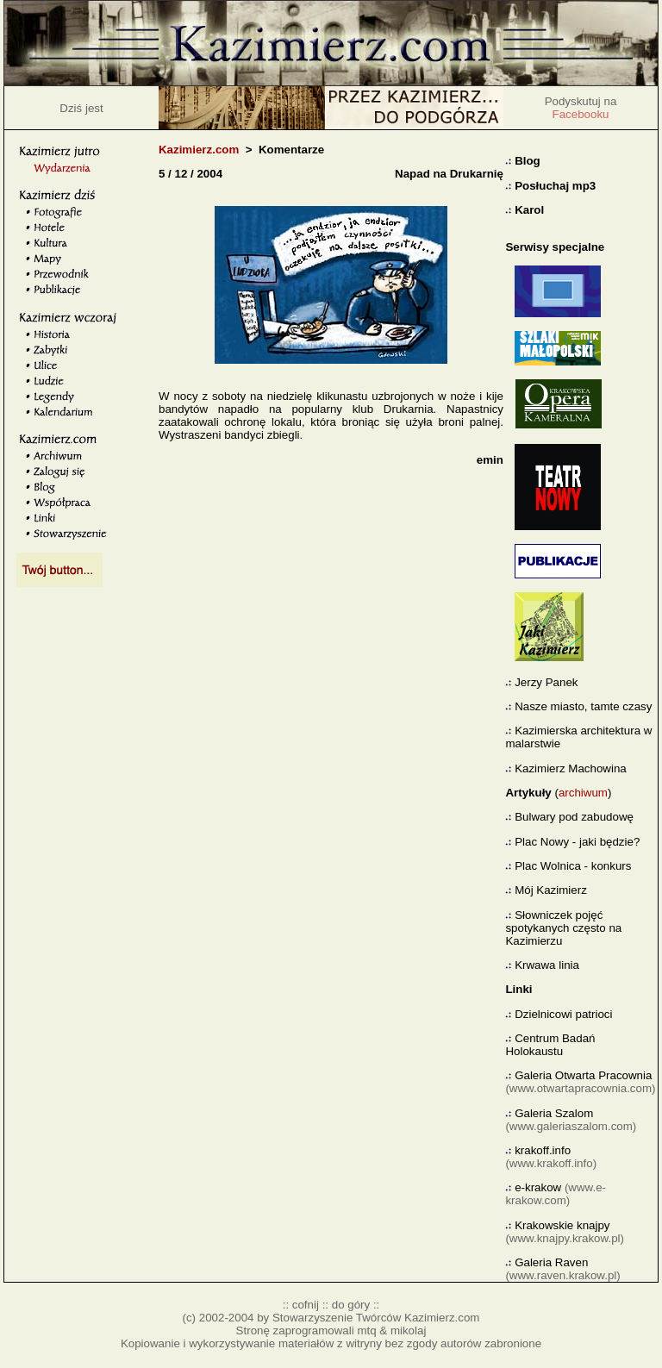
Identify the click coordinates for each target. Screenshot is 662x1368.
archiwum (583, 792)
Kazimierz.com (199, 149)
